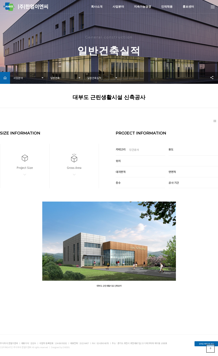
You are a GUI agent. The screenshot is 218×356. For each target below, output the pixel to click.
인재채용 (167, 6)
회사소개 (96, 6)
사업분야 (118, 6)
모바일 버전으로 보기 (206, 343)
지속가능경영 (142, 6)
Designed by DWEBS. (60, 347)
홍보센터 (188, 6)
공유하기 (210, 77)
